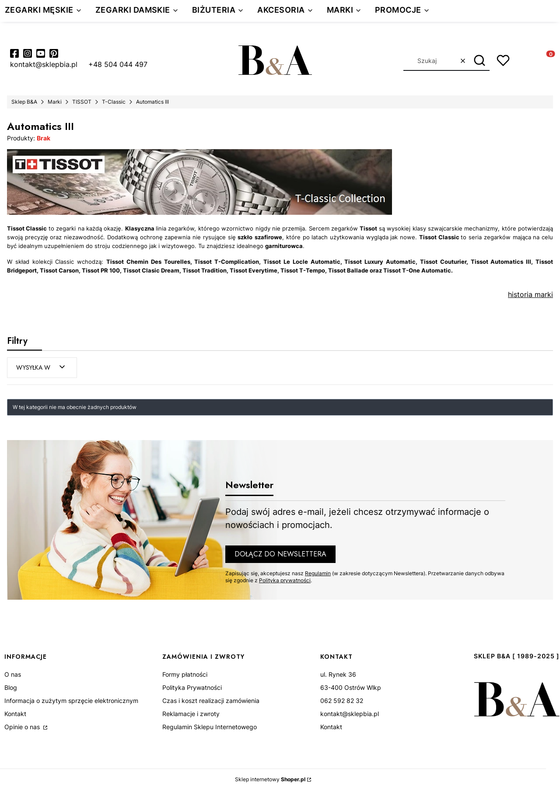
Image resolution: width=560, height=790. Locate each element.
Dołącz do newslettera (280, 554)
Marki (55, 101)
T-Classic (114, 101)
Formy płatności (184, 674)
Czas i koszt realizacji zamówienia (210, 700)
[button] (480, 60)
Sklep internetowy (270, 779)
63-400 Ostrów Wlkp (350, 687)
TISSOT (81, 101)
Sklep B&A (24, 101)
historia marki (530, 294)
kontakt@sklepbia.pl (349, 713)
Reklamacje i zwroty (191, 713)
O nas (12, 674)
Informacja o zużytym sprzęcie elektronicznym (71, 700)
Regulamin (318, 573)
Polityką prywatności (285, 580)
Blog (10, 687)
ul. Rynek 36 (338, 674)
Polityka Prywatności (192, 687)
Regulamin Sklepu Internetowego (209, 727)
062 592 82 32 (341, 700)
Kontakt (15, 713)
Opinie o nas (23, 727)
